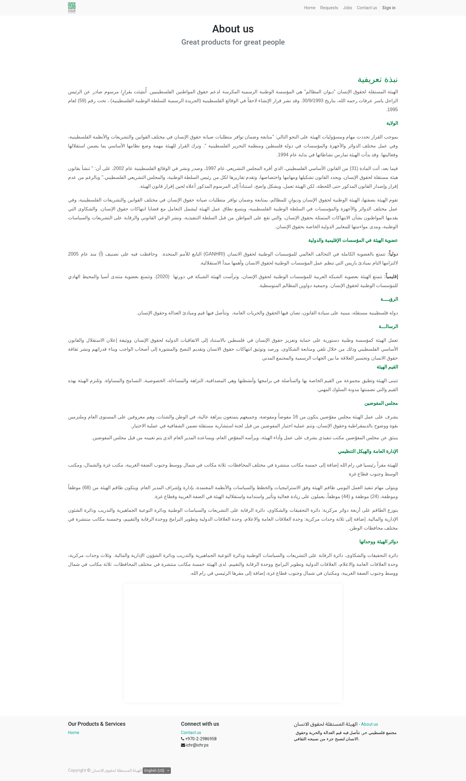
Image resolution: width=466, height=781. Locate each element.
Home (73, 732)
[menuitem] (310, 7)
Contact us (191, 732)
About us (369, 724)
